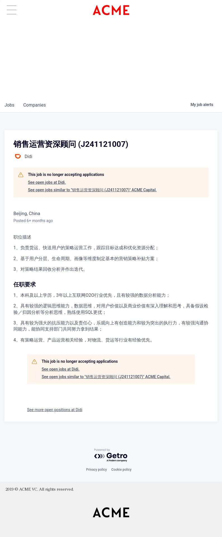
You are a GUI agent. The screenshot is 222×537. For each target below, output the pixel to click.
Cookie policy (121, 470)
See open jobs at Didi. (47, 182)
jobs (9, 105)
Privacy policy (96, 470)
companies (34, 105)
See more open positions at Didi (54, 410)
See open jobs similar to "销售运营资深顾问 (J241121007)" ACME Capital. (92, 190)
